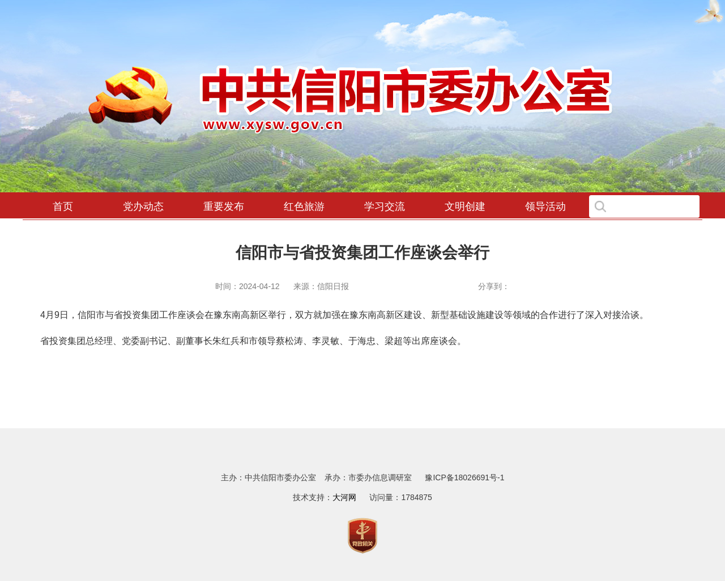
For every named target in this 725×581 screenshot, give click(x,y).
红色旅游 (304, 206)
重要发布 (223, 206)
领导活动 (545, 206)
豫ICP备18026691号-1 (464, 477)
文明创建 (465, 206)
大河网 (344, 497)
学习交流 (384, 206)
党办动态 (143, 206)
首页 (63, 206)
